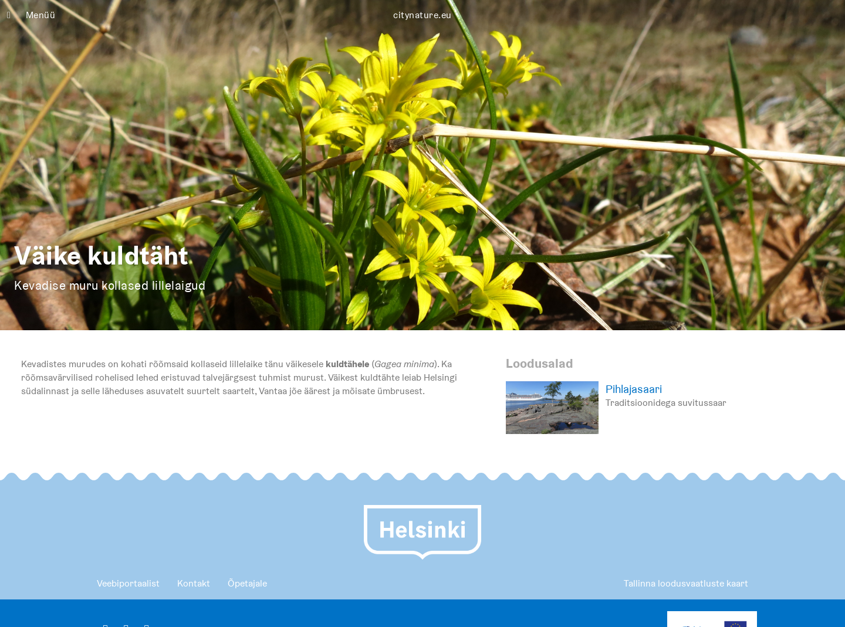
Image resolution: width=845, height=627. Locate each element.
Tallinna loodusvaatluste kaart (686, 583)
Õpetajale (247, 583)
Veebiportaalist (128, 583)
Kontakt (193, 583)
